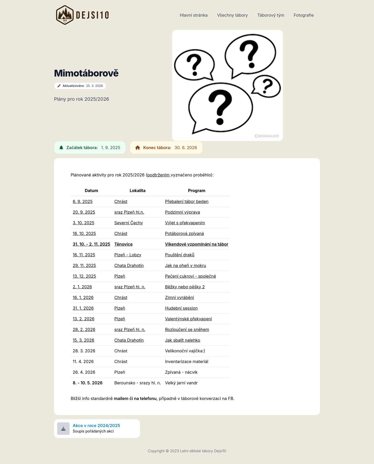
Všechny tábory (232, 15)
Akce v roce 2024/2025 (96, 425)
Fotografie (304, 15)
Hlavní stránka (194, 15)
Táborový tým (270, 15)
